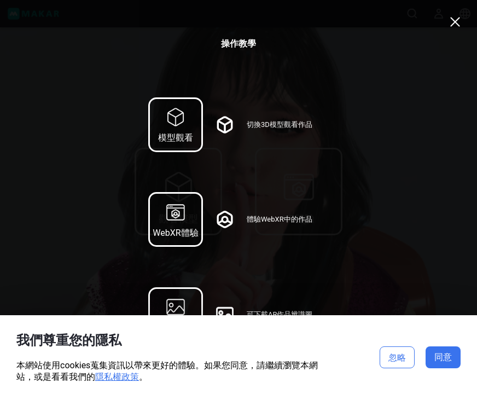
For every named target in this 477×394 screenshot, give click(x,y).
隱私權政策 (117, 377)
